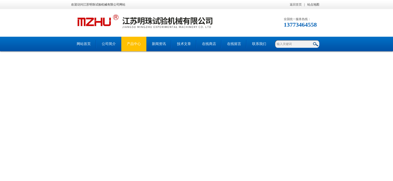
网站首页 (84, 44)
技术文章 (184, 44)
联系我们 (259, 44)
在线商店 (209, 44)
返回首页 (296, 4)
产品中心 (134, 44)
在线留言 (234, 44)
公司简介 (109, 44)
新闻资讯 (159, 44)
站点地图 (313, 4)
